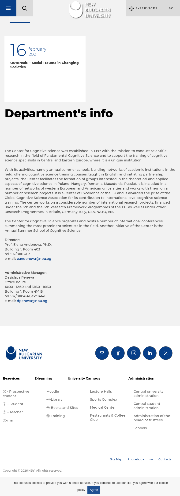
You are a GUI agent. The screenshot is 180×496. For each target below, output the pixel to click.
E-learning (43, 378)
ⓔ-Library (54, 399)
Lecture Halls (101, 391)
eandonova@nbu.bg (34, 259)
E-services (11, 378)
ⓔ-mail (9, 420)
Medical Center (103, 407)
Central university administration (149, 393)
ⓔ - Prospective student (16, 393)
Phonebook (136, 459)
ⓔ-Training (55, 416)
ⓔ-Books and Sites (62, 408)
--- (151, 459)
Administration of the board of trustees (152, 418)
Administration (141, 378)
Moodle (52, 391)
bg (171, 8)
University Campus (84, 378)
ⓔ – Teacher (13, 412)
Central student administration (147, 406)
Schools (140, 428)
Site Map (116, 459)
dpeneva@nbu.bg (32, 301)
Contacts (164, 459)
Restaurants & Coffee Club (107, 417)
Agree (94, 490)
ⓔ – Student (13, 404)
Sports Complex (103, 399)
